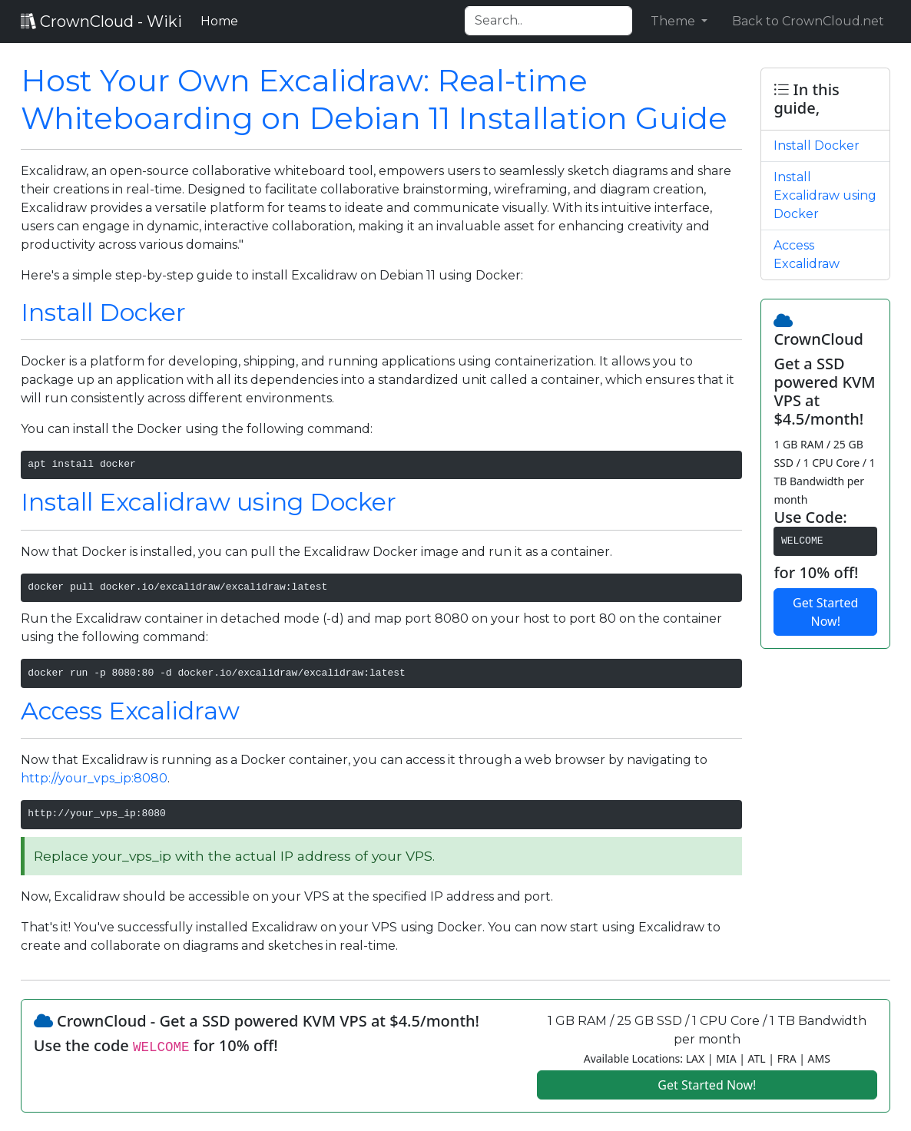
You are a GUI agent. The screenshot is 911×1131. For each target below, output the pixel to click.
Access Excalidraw (130, 711)
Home (222, 20)
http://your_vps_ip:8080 (94, 778)
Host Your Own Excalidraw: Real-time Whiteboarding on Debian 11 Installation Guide (374, 99)
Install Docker (103, 312)
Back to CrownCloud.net (808, 21)
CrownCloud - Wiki (101, 21)
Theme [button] (674, 21)
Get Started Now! (825, 612)
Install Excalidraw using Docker (208, 502)
